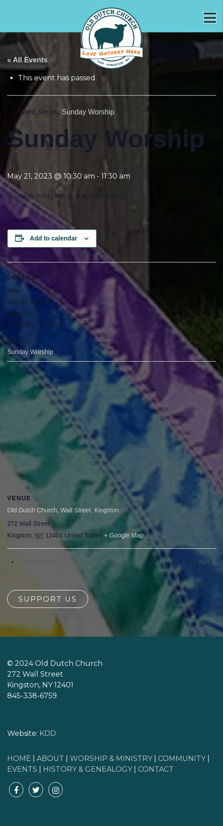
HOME (19, 758)
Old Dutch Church (111, 38)
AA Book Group (42, 562)
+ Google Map (123, 535)
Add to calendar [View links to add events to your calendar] (53, 238)
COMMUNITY (182, 758)
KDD (47, 733)
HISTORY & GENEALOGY (87, 769)
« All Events (27, 60)
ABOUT (50, 758)
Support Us (47, 599)
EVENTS (22, 769)
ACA (205, 562)
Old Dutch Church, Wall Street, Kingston (63, 510)
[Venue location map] (111, 426)
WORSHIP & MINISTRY (111, 758)
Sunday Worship (30, 351)
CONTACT (156, 769)
